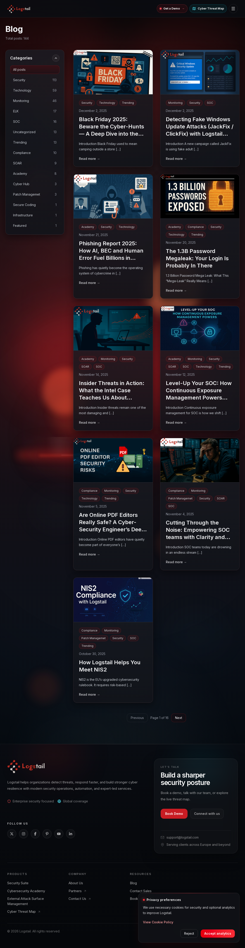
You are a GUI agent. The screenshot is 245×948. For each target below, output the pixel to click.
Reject (189, 933)
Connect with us (207, 814)
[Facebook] (35, 833)
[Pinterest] (47, 833)
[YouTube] (58, 833)
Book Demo (174, 814)
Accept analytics (217, 933)
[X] (11, 833)
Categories (34, 58)
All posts (19, 69)
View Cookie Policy (158, 922)
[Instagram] (23, 833)
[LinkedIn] (70, 833)
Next (178, 718)
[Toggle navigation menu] (233, 8)
